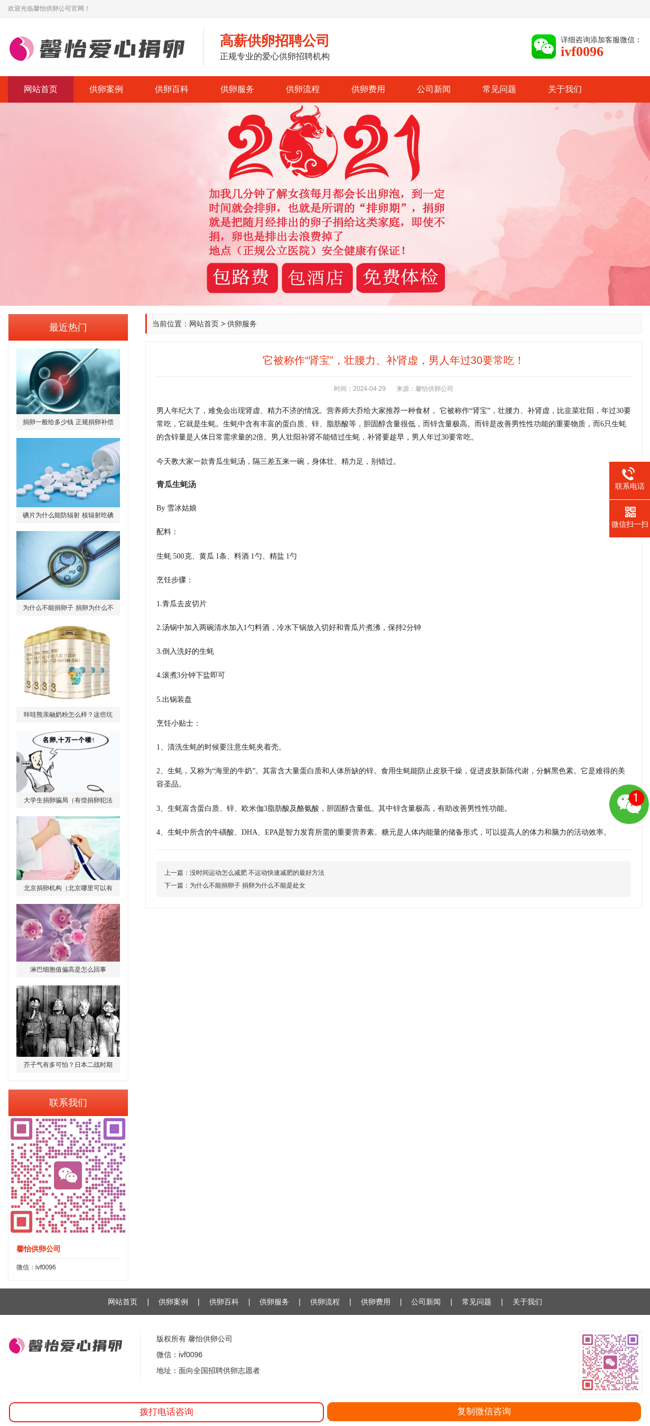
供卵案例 (106, 89)
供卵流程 (303, 89)
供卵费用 (368, 89)
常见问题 (499, 89)
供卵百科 (172, 89)
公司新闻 (434, 89)
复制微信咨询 (484, 1411)
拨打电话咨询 (166, 1412)
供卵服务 (237, 89)
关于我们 (565, 89)
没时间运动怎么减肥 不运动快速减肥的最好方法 (257, 872)
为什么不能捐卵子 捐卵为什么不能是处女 (247, 885)
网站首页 (41, 89)
